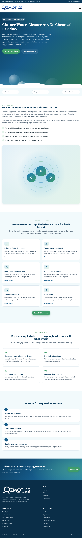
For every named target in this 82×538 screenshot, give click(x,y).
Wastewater (6, 515)
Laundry (45, 523)
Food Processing (7, 518)
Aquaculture (46, 515)
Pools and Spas (7, 523)
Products (46, 496)
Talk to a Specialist (11, 51)
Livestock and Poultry (49, 520)
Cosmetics (46, 526)
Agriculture (5, 526)
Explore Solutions (29, 51)
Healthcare (46, 512)
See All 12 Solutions (41, 313)
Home (45, 490)
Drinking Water (6, 512)
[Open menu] (80, 8)
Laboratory (46, 518)
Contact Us (74, 469)
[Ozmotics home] (11, 8)
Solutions (45, 493)
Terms (78, 535)
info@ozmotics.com (74, 1)
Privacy (73, 535)
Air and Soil (5, 520)
